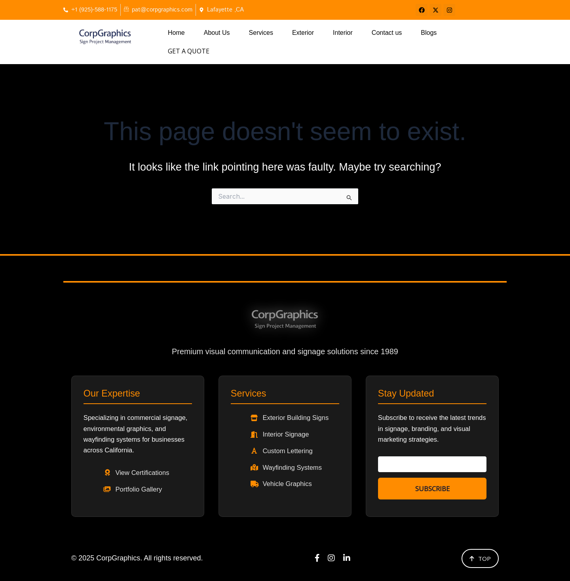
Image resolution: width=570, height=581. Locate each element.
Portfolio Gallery (143, 485)
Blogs (429, 32)
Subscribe (432, 483)
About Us (217, 32)
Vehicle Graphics (292, 478)
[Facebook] (316, 557)
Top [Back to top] (480, 556)
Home (176, 32)
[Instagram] (331, 557)
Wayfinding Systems (297, 460)
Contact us (387, 32)
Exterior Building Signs (301, 408)
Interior (343, 32)
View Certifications (147, 467)
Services (261, 32)
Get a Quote (476, 33)
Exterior (303, 32)
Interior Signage (290, 425)
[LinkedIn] (347, 557)
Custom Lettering (292, 443)
